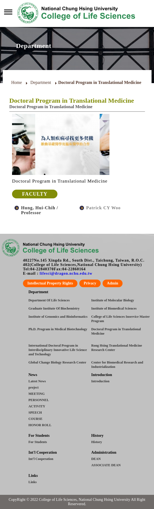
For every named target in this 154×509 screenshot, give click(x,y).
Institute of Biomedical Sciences (114, 308)
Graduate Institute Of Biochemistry (54, 308)
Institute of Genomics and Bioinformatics (58, 317)
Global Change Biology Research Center (57, 362)
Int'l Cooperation (40, 459)
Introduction (100, 381)
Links (32, 482)
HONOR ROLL (39, 425)
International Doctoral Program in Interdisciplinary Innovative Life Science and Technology (57, 350)
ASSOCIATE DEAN (106, 465)
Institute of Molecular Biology (112, 300)
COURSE (35, 419)
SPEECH (35, 412)
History (96, 442)
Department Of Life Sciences (49, 300)
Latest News (37, 381)
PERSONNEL (38, 400)
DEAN (96, 459)
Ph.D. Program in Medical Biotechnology (57, 329)
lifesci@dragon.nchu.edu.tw (66, 273)
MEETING (36, 394)
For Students (37, 442)
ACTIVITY (36, 406)
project (33, 387)
